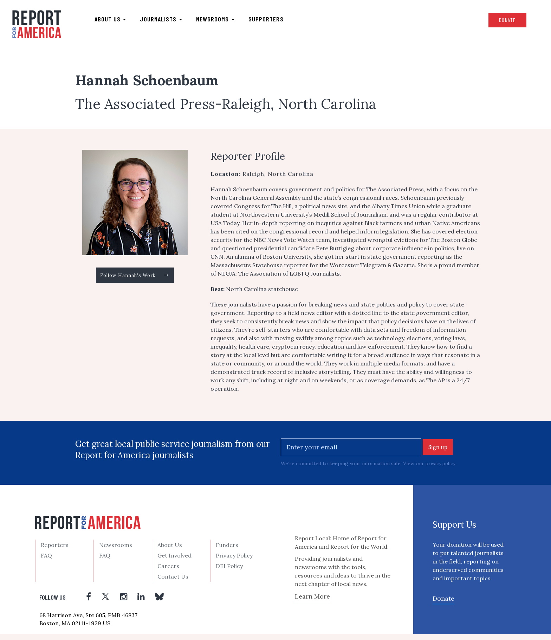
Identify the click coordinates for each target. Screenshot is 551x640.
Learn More (312, 602)
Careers (168, 571)
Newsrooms (232, 21)
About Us (169, 550)
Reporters (55, 550)
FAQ (46, 561)
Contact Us (172, 582)
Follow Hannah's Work (135, 282)
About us (127, 21)
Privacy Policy (234, 561)
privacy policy (442, 469)
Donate (484, 22)
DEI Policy (229, 571)
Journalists (178, 21)
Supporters (282, 21)
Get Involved (174, 561)
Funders (227, 550)
